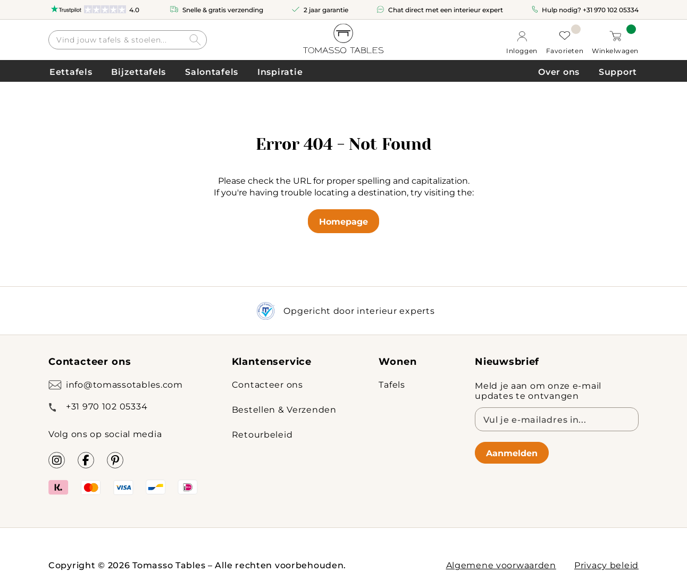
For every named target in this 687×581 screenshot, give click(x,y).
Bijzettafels (138, 71)
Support (618, 71)
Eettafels (70, 71)
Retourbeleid (262, 434)
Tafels (392, 384)
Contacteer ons (267, 384)
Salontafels (211, 71)
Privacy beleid (606, 564)
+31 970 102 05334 (611, 9)
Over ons (559, 71)
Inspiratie (280, 71)
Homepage (343, 221)
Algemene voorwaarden (501, 564)
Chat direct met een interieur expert (445, 9)
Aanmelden (512, 452)
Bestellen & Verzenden (284, 409)
